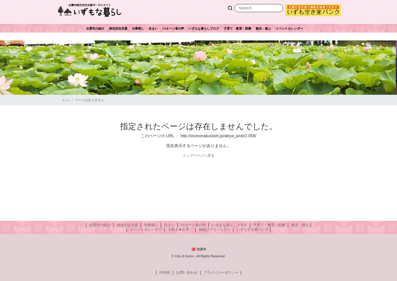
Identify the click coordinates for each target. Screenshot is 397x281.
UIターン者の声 (173, 28)
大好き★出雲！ (183, 229)
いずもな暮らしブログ (204, 28)
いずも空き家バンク (244, 229)
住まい (153, 28)
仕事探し (138, 28)
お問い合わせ (187, 273)
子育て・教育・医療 (237, 28)
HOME (170, 273)
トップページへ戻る (198, 155)
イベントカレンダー (289, 28)
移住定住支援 (118, 28)
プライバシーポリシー (216, 273)
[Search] (258, 8)
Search (230, 8)
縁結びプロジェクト (212, 229)
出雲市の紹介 (95, 28)
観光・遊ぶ (263, 28)
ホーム (67, 100)
